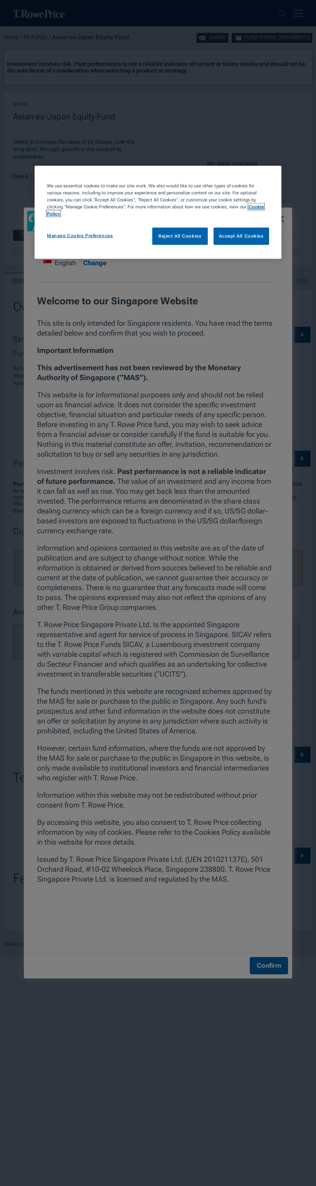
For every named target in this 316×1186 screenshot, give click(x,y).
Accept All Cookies (241, 236)
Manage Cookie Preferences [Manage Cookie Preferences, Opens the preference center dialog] (80, 235)
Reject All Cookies (179, 236)
